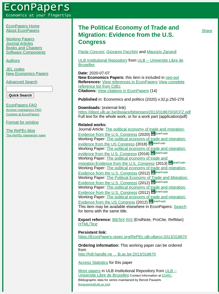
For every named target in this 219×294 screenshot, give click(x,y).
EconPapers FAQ (21, 105)
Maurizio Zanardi (161, 52)
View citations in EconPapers (123, 91)
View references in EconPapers (130, 82)
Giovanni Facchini (122, 52)
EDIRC (167, 275)
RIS (129, 219)
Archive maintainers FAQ (23, 109)
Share (207, 30)
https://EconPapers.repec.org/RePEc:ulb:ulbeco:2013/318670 (132, 237)
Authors (13, 60)
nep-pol (172, 77)
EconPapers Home (23, 26)
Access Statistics (93, 262)
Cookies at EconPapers (22, 114)
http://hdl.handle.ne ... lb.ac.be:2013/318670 (117, 254)
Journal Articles (19, 43)
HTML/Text (88, 224)
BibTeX (118, 219)
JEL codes (15, 69)
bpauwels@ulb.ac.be (94, 284)
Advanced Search (22, 82)
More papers (89, 271)
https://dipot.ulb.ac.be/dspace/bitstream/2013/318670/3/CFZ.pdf (134, 112)
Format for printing (22, 122)
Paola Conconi (91, 52)
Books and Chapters (24, 48)
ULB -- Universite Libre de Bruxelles (127, 273)
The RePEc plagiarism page (26, 135)
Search (180, 206)
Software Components (25, 52)
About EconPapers (22, 30)
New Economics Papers (27, 73)
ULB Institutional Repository (102, 60)
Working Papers (20, 39)
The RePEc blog (20, 130)
